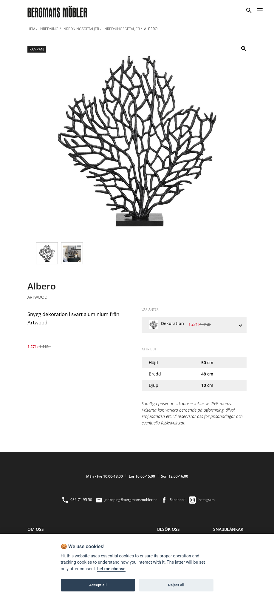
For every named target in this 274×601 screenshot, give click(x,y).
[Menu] (260, 9)
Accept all (97, 585)
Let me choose (111, 568)
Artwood (37, 297)
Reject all (176, 585)
